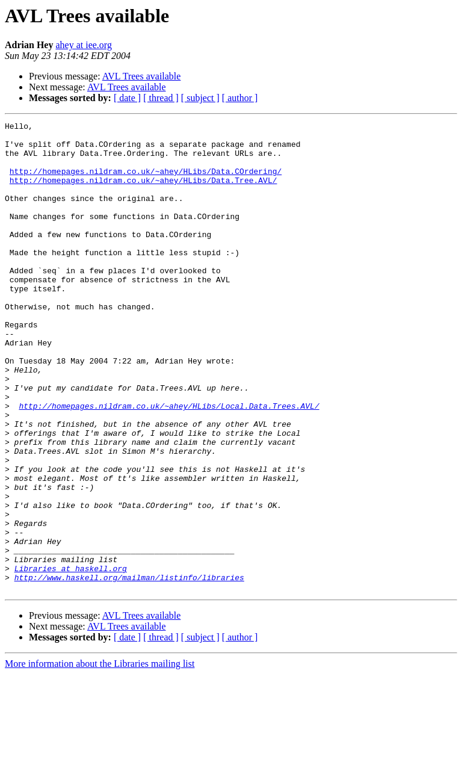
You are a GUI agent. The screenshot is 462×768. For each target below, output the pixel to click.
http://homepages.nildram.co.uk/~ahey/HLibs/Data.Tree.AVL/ (143, 192)
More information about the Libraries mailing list (99, 757)
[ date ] (127, 98)
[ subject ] (200, 98)
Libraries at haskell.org (70, 658)
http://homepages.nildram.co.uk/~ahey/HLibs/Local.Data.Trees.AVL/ (169, 463)
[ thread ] (161, 98)
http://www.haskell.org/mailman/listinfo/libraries (129, 669)
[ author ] (240, 98)
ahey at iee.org (83, 45)
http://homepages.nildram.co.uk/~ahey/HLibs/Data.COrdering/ (146, 181)
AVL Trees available (141, 76)
